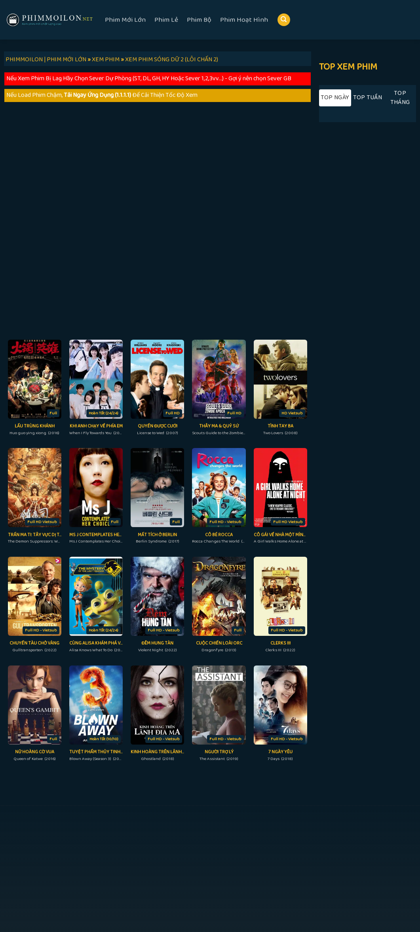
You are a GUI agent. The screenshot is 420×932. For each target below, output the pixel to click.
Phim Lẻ (166, 19)
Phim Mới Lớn (125, 19)
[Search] (283, 19)
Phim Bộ (199, 19)
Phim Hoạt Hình (244, 19)
